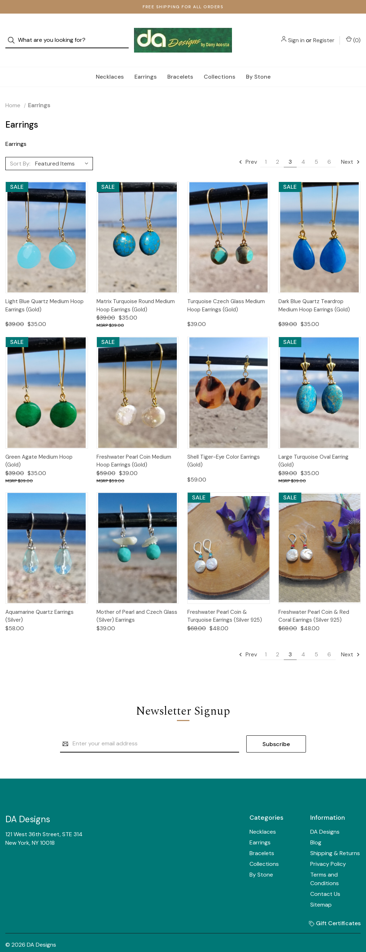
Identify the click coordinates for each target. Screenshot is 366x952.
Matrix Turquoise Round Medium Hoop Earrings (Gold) (136, 291)
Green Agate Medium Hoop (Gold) (39, 446)
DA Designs (325, 817)
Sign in (296, 33)
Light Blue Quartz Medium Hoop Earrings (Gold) (44, 291)
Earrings (145, 62)
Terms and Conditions (324, 865)
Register (324, 33)
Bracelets (180, 62)
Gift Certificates (335, 909)
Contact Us (325, 879)
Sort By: (20, 149)
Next (350, 147)
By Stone (258, 62)
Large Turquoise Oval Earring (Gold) (313, 446)
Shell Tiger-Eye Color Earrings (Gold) (223, 446)
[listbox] (63, 149)
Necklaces (110, 62)
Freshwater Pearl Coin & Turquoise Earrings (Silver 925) (224, 602)
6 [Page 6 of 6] (329, 147)
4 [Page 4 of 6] (303, 147)
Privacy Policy (328, 849)
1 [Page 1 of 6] (266, 147)
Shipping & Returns (335, 839)
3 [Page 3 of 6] (290, 147)
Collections (219, 62)
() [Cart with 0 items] (353, 33)
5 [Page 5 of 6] (316, 147)
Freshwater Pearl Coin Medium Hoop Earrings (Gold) (134, 446)
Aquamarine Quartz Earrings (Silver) (39, 602)
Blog (315, 828)
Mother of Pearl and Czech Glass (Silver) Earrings (137, 602)
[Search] (13, 33)
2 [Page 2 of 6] (277, 147)
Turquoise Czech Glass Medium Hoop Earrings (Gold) (226, 291)
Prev (247, 147)
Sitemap (321, 890)
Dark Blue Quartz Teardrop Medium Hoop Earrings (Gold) (314, 291)
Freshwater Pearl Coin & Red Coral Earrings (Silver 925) (313, 602)
